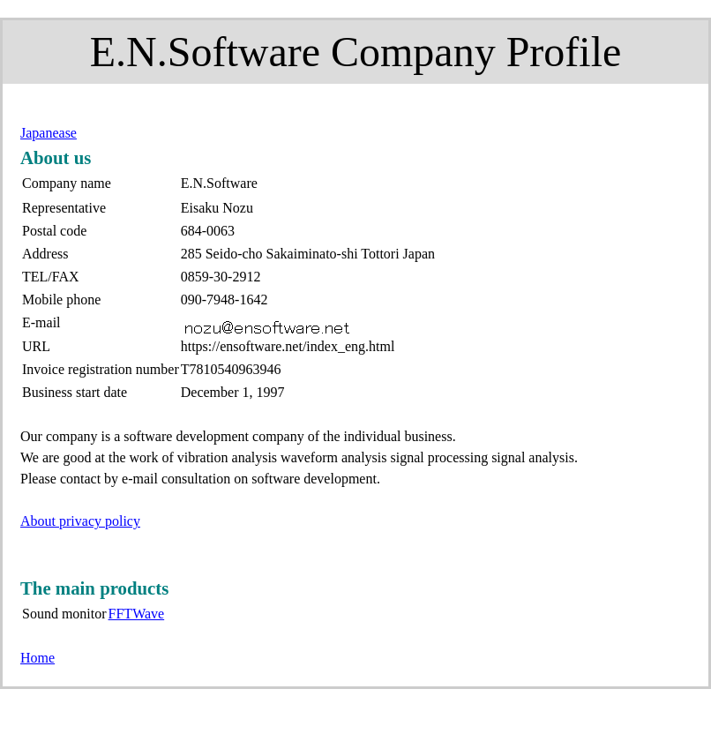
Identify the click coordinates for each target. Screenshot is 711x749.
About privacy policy (80, 520)
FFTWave (137, 613)
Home (37, 657)
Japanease (48, 132)
